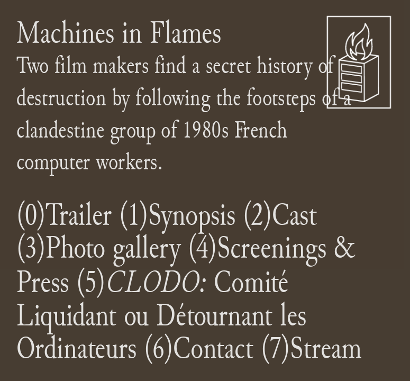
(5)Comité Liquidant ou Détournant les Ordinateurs (161, 314)
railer (85, 214)
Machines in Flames (118, 32)
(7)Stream (311, 348)
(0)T (37, 214)
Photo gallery (116, 247)
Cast (294, 214)
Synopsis (191, 214)
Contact (213, 348)
